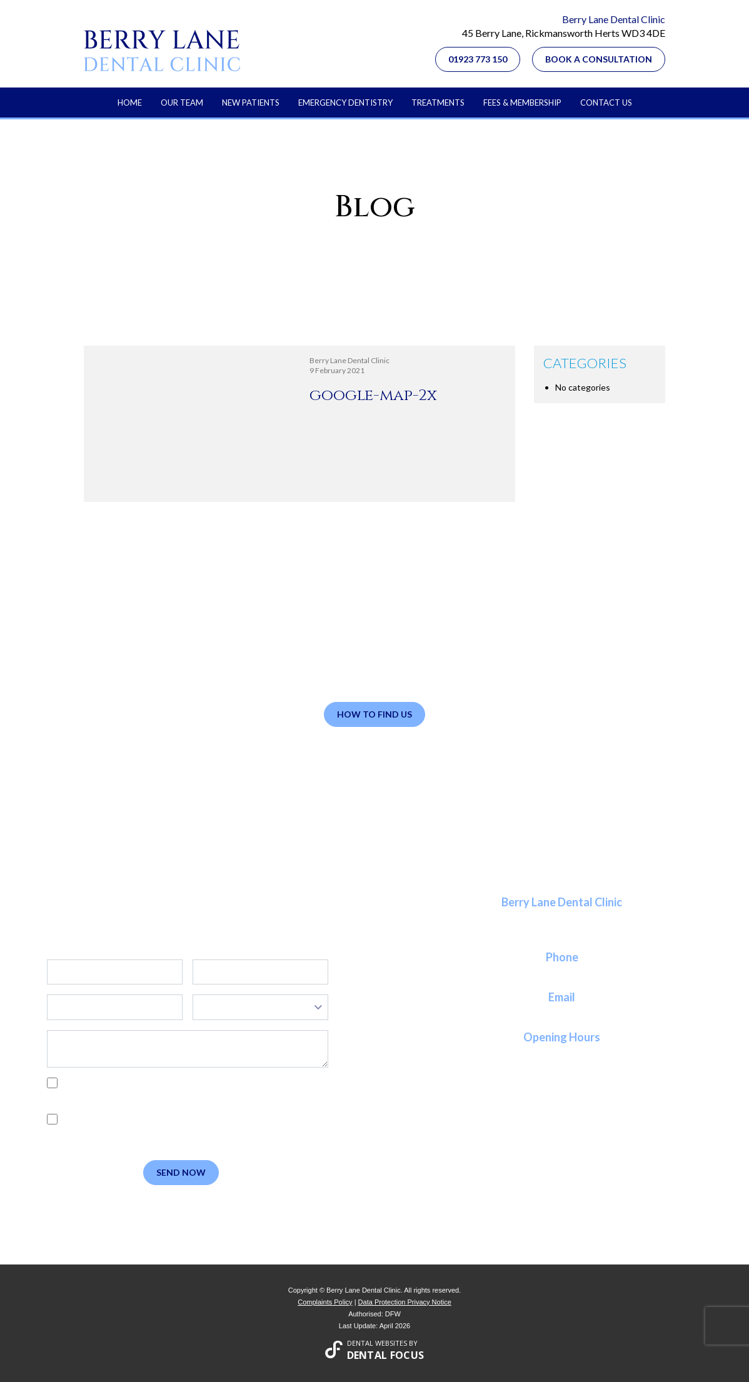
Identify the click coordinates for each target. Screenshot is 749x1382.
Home (130, 103)
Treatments (438, 103)
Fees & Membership (522, 103)
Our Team (182, 103)
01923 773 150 (477, 59)
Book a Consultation (598, 59)
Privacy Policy (106, 1097)
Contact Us (606, 103)
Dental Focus (386, 1355)
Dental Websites (377, 1343)
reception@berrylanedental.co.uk (562, 1012)
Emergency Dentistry (345, 103)
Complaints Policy (325, 1302)
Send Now (181, 1172)
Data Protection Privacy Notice (404, 1302)
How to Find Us (374, 714)
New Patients (250, 103)
